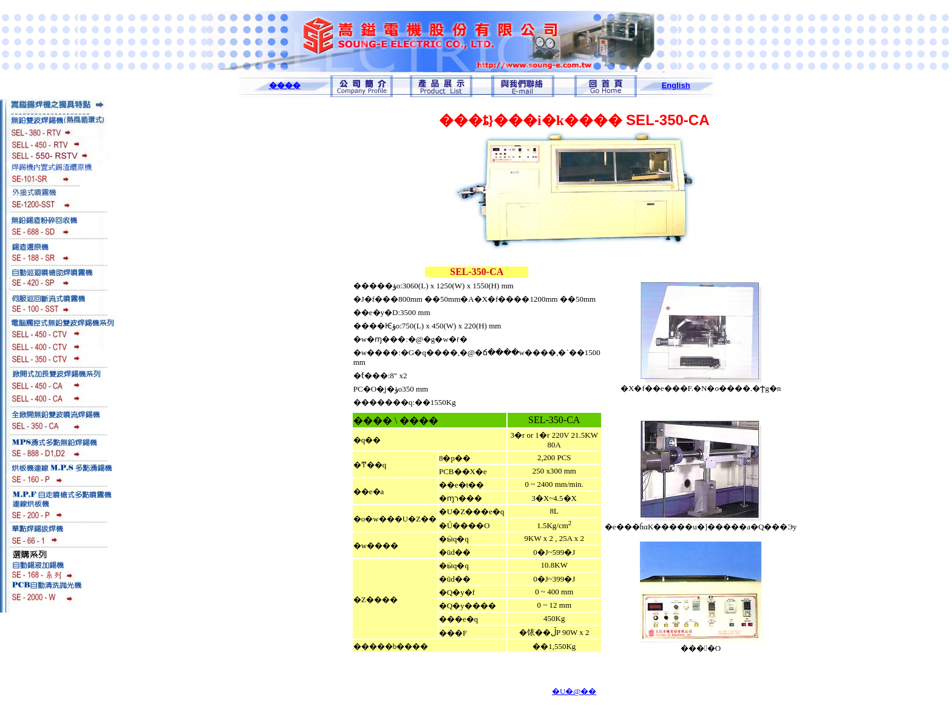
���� (285, 85)
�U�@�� (574, 691)
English (676, 85)
